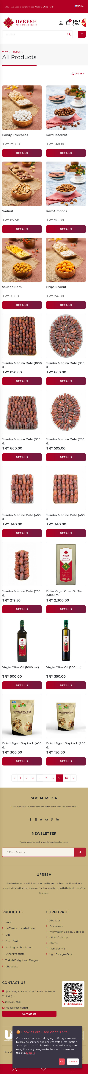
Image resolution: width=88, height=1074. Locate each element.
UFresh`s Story (58, 937)
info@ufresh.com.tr (16, 1007)
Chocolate (11, 966)
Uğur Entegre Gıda (60, 954)
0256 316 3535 (13, 1001)
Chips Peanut (56, 287)
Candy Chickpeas (15, 135)
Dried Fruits (12, 941)
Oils (7, 934)
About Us (54, 920)
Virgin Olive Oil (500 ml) (64, 667)
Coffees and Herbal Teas (20, 928)
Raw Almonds (56, 211)
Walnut (7, 211)
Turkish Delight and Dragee (21, 960)
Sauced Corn (12, 287)
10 (66, 778)
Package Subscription (18, 947)
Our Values (55, 926)
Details (30, 1052)
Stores (53, 942)
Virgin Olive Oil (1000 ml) (20, 667)
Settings (72, 1061)
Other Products (14, 953)
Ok (61, 1061)
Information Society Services (66, 931)
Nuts (8, 921)
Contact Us (29, 1013)
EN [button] (79, 6)
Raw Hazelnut (56, 135)
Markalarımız (57, 948)
